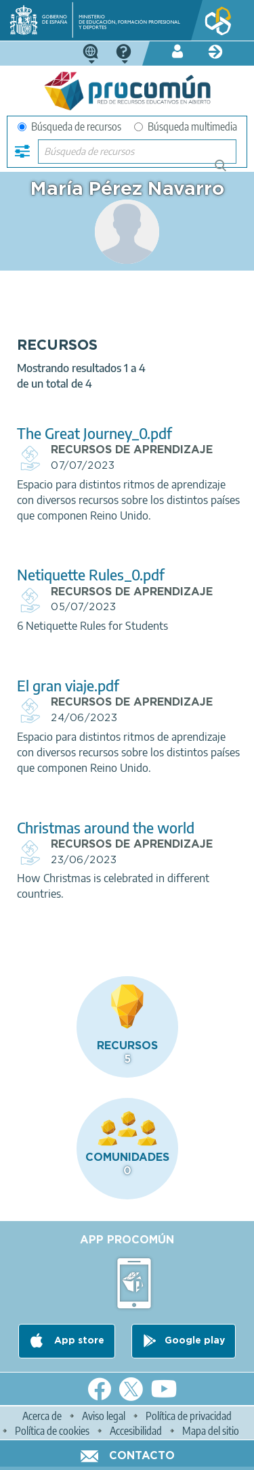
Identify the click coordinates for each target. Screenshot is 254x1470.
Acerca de (42, 1416)
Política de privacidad (189, 1416)
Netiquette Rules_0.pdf (91, 575)
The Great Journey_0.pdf (94, 433)
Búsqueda (228, 170)
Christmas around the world (105, 828)
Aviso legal (103, 1416)
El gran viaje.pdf (68, 685)
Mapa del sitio (210, 1431)
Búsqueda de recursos (69, 126)
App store (77, 1341)
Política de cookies (52, 1431)
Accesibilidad (136, 1431)
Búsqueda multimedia (185, 126)
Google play (195, 1341)
